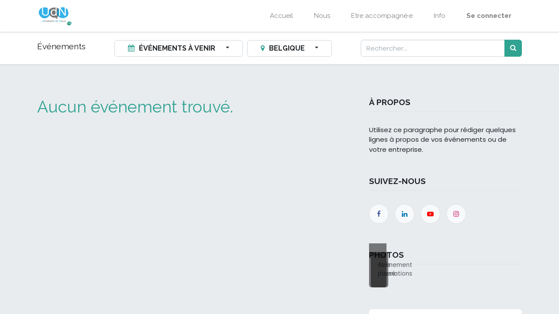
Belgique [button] (284, 48)
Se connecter (488, 16)
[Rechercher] (513, 48)
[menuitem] (281, 15)
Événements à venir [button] (172, 48)
